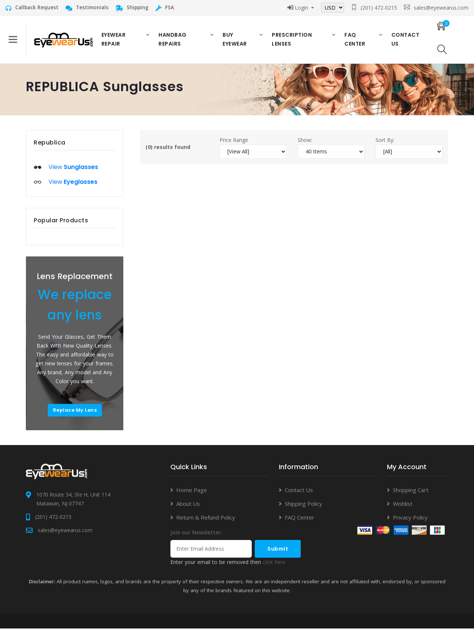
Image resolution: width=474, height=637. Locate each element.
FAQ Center (353, 43)
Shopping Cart (410, 498)
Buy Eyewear (236, 43)
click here (274, 570)
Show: (305, 146)
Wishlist (403, 512)
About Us (188, 512)
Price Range (234, 146)
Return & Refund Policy (205, 526)
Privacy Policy (410, 526)
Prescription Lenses (292, 43)
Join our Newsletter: (196, 540)
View (73, 174)
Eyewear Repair (118, 43)
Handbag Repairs (176, 43)
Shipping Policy (303, 512)
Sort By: (384, 146)
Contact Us (299, 498)
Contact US (402, 43)
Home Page (191, 498)
